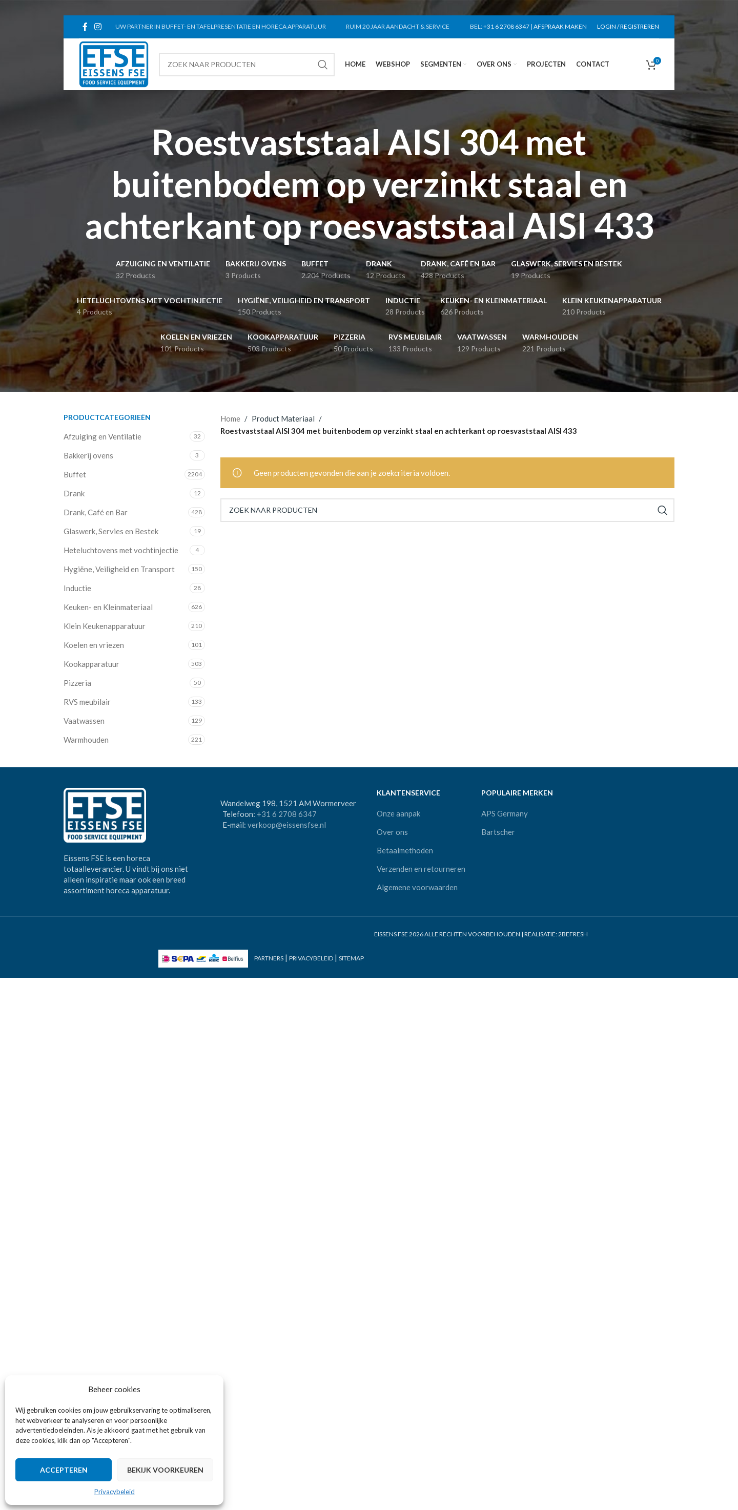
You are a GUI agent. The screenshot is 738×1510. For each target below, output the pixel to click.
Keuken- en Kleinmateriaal (108, 607)
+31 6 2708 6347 (506, 26)
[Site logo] (114, 63)
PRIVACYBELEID (311, 958)
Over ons (392, 831)
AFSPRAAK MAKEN (560, 26)
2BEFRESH (573, 934)
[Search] (246, 64)
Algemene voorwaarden (417, 887)
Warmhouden (86, 739)
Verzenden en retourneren (421, 868)
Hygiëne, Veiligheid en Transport (119, 569)
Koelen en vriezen (94, 644)
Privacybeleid (114, 1491)
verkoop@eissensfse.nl (287, 824)
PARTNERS (268, 958)
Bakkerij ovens (88, 455)
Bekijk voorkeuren (165, 1469)
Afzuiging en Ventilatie (102, 436)
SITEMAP (351, 958)
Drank (74, 493)
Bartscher (498, 831)
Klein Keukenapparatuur (105, 626)
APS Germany (504, 813)
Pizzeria (77, 682)
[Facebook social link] (85, 26)
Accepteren (64, 1469)
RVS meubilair (87, 701)
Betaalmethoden (405, 850)
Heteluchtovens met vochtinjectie (121, 550)
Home (230, 418)
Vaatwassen (84, 720)
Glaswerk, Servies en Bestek (111, 531)
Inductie (77, 588)
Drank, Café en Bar (96, 512)
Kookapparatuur (91, 663)
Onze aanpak (398, 813)
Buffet (75, 474)
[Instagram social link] (98, 26)
